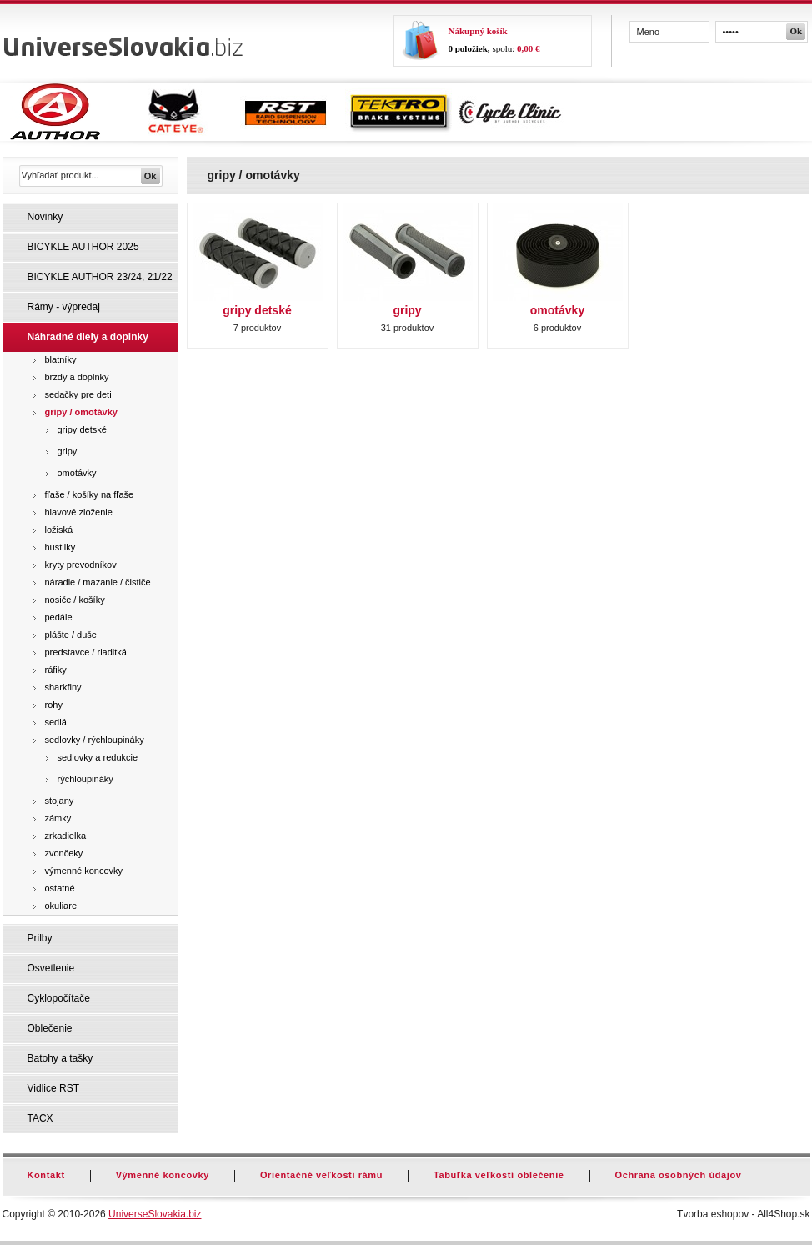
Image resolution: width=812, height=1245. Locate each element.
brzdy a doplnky (77, 377)
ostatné (60, 888)
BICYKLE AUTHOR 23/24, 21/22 (100, 277)
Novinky (45, 217)
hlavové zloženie (79, 512)
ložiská (59, 530)
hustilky (60, 547)
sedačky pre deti (78, 394)
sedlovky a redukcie (98, 757)
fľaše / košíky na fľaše (89, 494)
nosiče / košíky (75, 600)
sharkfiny (63, 687)
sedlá (56, 722)
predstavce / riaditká (86, 652)
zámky (58, 818)
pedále (59, 617)
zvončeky (64, 853)
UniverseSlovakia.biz (154, 1214)
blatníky (61, 359)
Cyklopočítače (59, 998)
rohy (54, 705)
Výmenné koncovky (162, 1175)
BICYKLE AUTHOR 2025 (83, 247)
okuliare (61, 906)
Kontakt (46, 1175)
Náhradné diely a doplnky (88, 337)
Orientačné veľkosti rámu (321, 1175)
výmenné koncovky (84, 871)
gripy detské (82, 429)
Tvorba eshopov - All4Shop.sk (743, 1214)
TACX (40, 1118)
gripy (68, 451)
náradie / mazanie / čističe (98, 582)
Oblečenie (50, 1028)
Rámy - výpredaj (64, 307)
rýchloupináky (85, 779)
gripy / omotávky (81, 412)
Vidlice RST (53, 1088)
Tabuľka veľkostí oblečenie (499, 1175)
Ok (796, 31)
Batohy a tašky (60, 1058)
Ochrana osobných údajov (678, 1175)
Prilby (40, 938)
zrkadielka (66, 836)
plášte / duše (71, 635)
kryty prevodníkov (81, 565)
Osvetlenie (51, 968)
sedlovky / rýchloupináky (94, 740)
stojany (59, 801)
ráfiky (56, 670)
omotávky (77, 473)
